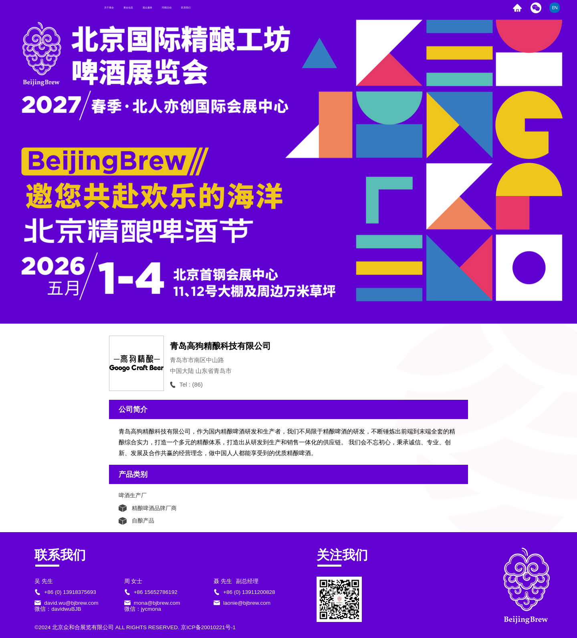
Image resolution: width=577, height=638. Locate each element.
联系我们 (297, 8)
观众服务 (209, 8)
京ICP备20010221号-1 (208, 627)
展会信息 (165, 8)
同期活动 (253, 8)
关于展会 (121, 8)
